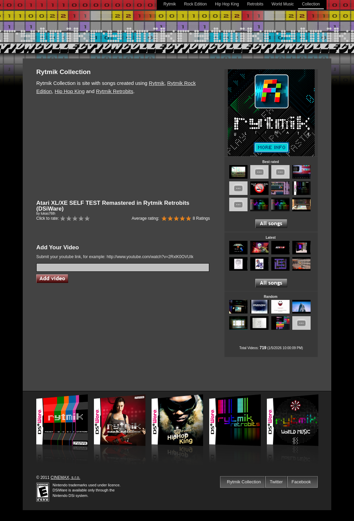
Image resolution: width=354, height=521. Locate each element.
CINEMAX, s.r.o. (65, 477)
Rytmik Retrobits (114, 91)
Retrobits (255, 4)
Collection (311, 4)
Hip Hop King (227, 4)
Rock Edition (195, 4)
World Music (283, 4)
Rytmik (169, 4)
